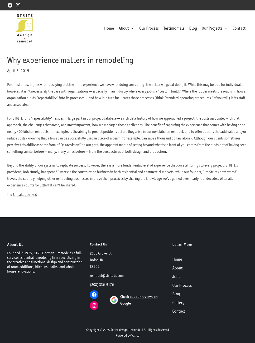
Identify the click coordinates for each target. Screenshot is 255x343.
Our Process (149, 28)
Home (109, 28)
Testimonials (174, 28)
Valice (135, 335)
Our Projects (215, 28)
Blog (193, 28)
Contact (239, 28)
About (127, 28)
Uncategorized (25, 194)
